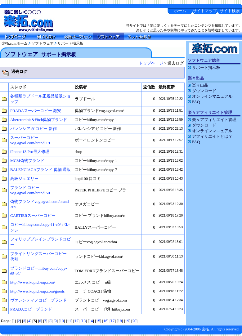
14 (91, 321)
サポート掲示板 (70, 43)
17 (112, 321)
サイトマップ (205, 10)
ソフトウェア (42, 43)
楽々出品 (198, 85)
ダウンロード (202, 90)
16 (105, 321)
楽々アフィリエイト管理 (212, 119)
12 (76, 321)
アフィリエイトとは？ (210, 136)
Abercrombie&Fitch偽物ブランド (38, 119)
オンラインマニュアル (210, 96)
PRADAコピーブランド (31, 309)
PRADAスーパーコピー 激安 (35, 110)
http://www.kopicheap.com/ (32, 282)
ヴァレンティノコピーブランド (38, 300)
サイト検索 (230, 10)
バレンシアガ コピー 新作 (33, 128)
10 (62, 321)
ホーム (180, 10)
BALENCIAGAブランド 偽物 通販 (40, 169)
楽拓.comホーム (15, 43)
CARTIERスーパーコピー (33, 215)
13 (84, 321)
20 (134, 321)
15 (98, 321)
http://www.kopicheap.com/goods (37, 291)
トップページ (151, 63)
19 (127, 321)
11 (69, 321)
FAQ (194, 101)
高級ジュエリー (24, 178)
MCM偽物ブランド (27, 160)
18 (120, 321)
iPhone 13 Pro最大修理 (29, 151)
